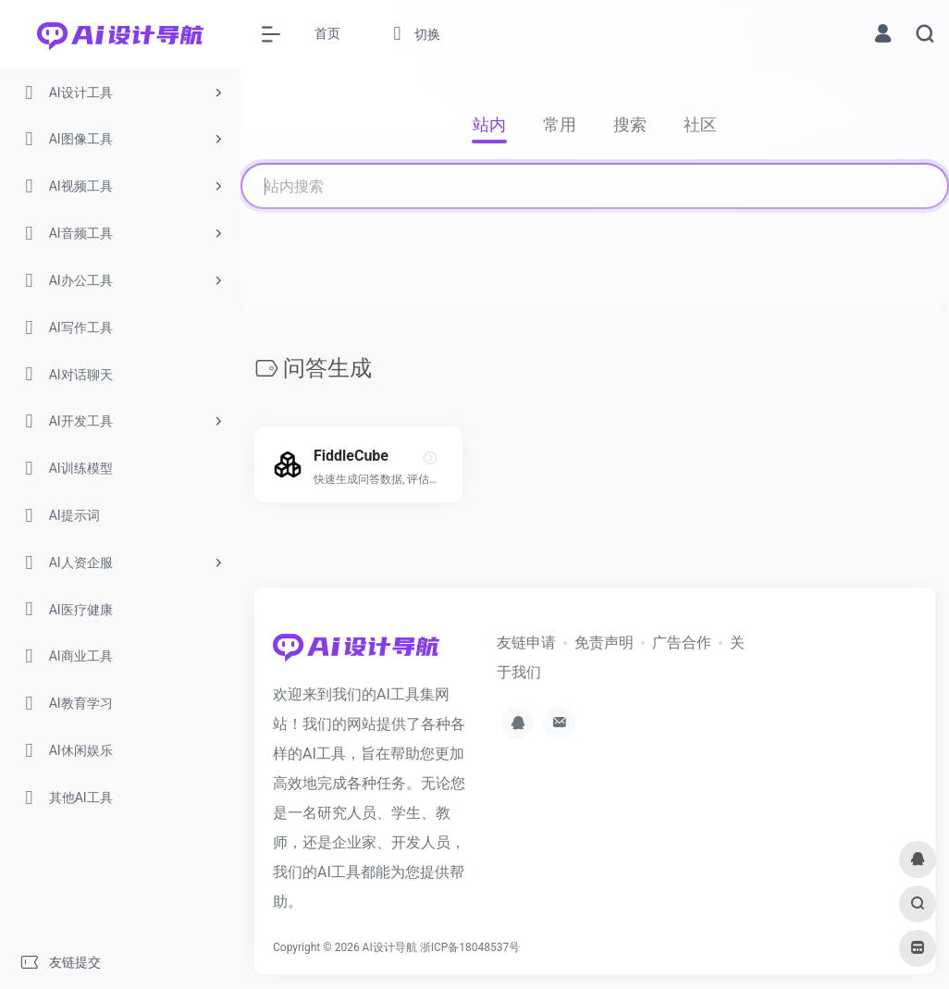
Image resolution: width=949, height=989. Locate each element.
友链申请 (526, 642)
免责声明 (604, 642)
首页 (327, 33)
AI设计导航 (390, 947)
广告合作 (681, 642)
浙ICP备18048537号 (470, 947)
